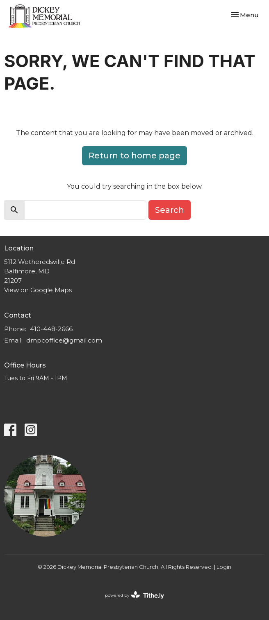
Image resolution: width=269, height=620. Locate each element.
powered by (134, 595)
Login (224, 567)
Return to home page (134, 155)
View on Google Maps (38, 290)
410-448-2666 (51, 329)
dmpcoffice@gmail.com (64, 340)
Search (169, 210)
